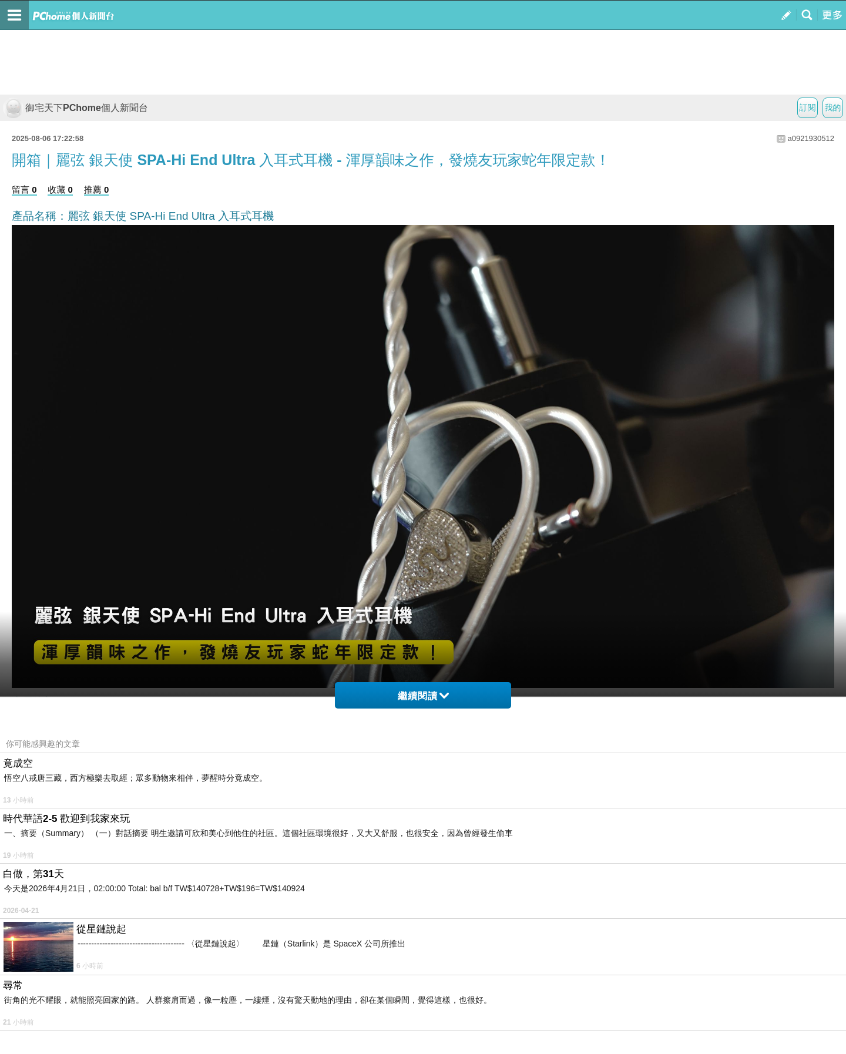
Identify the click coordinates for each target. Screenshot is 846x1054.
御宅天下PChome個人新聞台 (75, 108)
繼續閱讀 (423, 696)
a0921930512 (810, 138)
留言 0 (24, 189)
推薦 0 (96, 189)
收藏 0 (60, 189)
